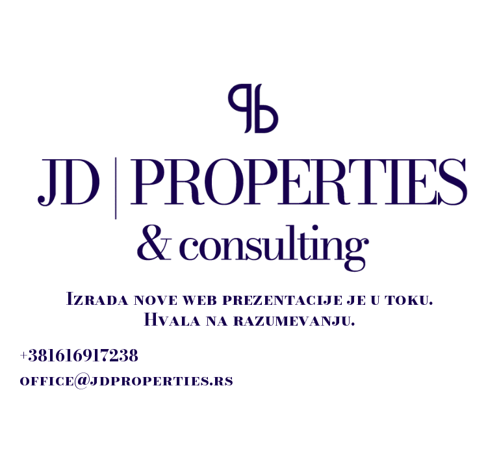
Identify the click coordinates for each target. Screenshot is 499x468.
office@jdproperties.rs (126, 379)
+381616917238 (78, 355)
